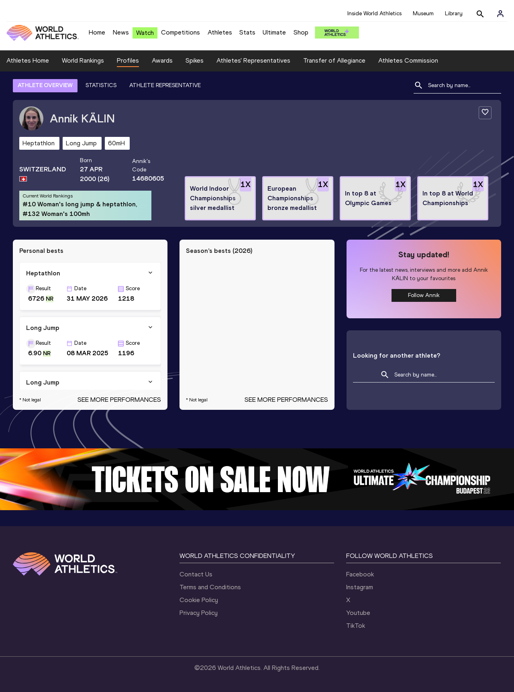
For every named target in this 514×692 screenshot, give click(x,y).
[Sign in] (500, 13)
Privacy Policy (198, 613)
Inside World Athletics (374, 13)
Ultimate (274, 32)
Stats (247, 32)
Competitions (180, 32)
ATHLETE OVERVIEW (45, 85)
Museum (423, 13)
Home (97, 32)
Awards (162, 60)
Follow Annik (424, 295)
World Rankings (83, 60)
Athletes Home (27, 60)
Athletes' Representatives (253, 60)
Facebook (360, 574)
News (121, 32)
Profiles (128, 60)
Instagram (359, 587)
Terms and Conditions (210, 587)
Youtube (358, 613)
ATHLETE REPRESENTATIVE (165, 85)
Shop (301, 32)
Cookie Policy (198, 600)
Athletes (220, 32)
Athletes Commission (408, 60)
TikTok (355, 625)
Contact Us (195, 574)
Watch (145, 33)
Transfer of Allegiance (334, 60)
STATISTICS (101, 85)
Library (454, 13)
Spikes (195, 60)
